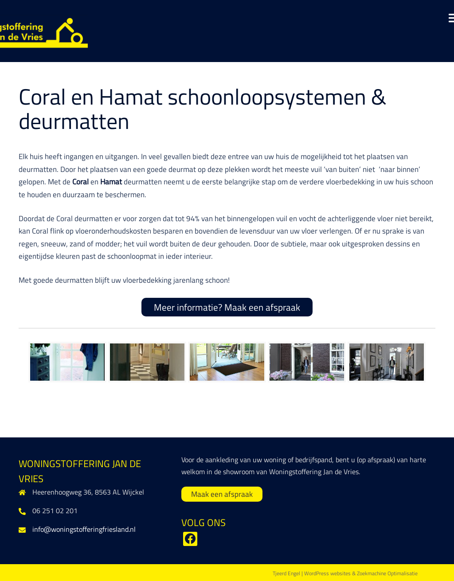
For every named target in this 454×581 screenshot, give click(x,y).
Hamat (112, 181)
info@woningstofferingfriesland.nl (84, 529)
